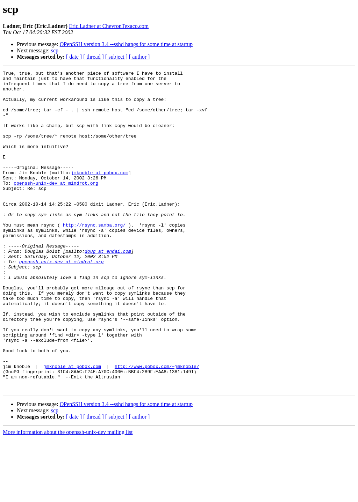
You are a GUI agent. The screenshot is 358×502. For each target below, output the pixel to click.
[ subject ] (116, 57)
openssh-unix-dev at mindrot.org (56, 206)
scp (54, 50)
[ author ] (139, 57)
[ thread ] (93, 57)
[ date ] (74, 57)
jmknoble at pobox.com (99, 193)
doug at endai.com (108, 288)
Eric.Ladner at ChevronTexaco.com (109, 26)
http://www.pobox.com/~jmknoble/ (157, 426)
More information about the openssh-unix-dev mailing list (68, 496)
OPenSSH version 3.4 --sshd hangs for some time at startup (126, 44)
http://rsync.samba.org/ (94, 256)
